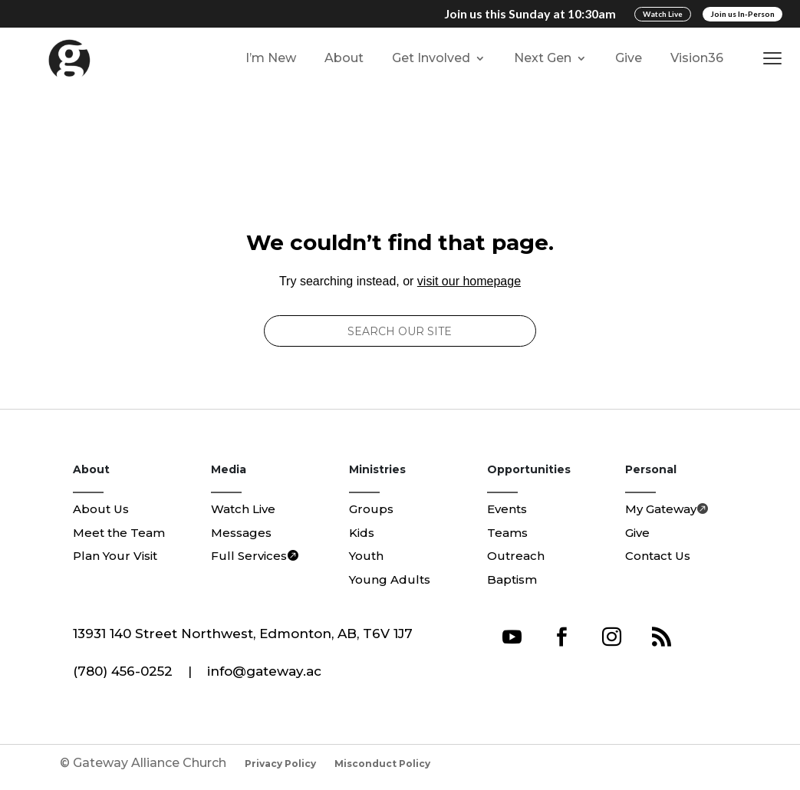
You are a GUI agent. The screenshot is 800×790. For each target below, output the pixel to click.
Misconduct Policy (382, 763)
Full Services (249, 555)
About (344, 58)
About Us (101, 509)
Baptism (512, 579)
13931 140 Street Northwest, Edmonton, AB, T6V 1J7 (243, 633)
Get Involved (431, 58)
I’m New (270, 58)
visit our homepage (469, 281)
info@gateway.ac (264, 671)
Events (507, 509)
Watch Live (663, 13)
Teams (507, 532)
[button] (776, 58)
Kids (361, 532)
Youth (366, 555)
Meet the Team (119, 532)
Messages (241, 532)
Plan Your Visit (115, 555)
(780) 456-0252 (123, 671)
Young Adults (389, 579)
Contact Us (657, 555)
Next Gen (542, 58)
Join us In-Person (742, 13)
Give (628, 58)
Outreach (516, 555)
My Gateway (660, 509)
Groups (371, 509)
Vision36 (696, 58)
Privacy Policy (280, 763)
